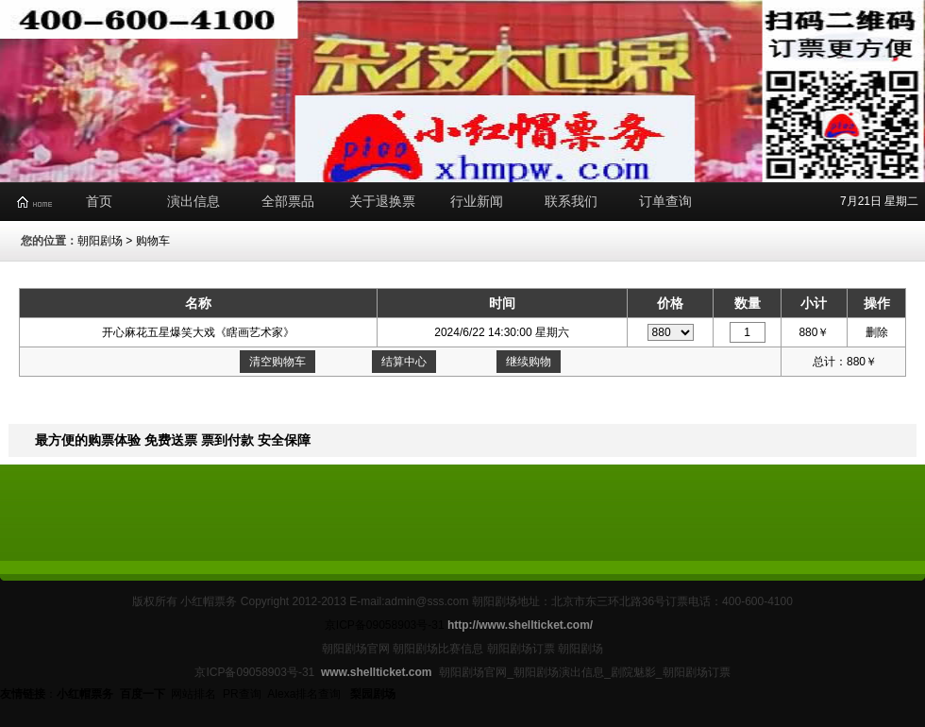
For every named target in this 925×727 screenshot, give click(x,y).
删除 (877, 332)
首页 (99, 201)
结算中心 (404, 361)
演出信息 (193, 201)
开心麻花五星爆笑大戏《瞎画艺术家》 (198, 332)
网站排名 (193, 694)
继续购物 (528, 361)
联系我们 (571, 201)
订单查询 (665, 201)
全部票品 (287, 201)
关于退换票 (382, 201)
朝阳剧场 (100, 240)
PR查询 (242, 694)
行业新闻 (476, 201)
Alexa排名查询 (305, 694)
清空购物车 (277, 361)
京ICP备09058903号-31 (385, 625)
